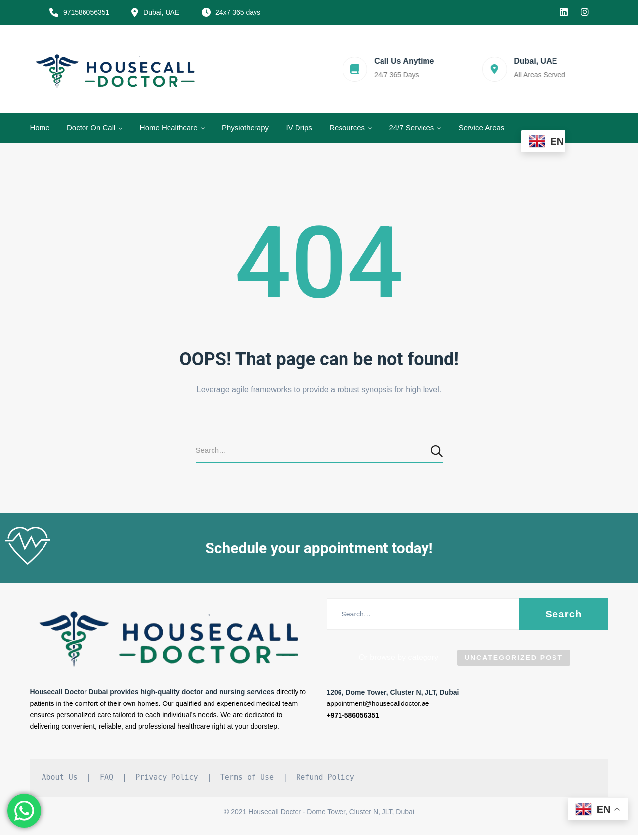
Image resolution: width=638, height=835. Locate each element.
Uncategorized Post (514, 657)
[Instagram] (584, 12)
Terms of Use (247, 777)
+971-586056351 (353, 715)
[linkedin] (563, 12)
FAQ (106, 777)
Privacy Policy (166, 777)
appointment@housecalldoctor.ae (378, 703)
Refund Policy (325, 777)
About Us (60, 777)
